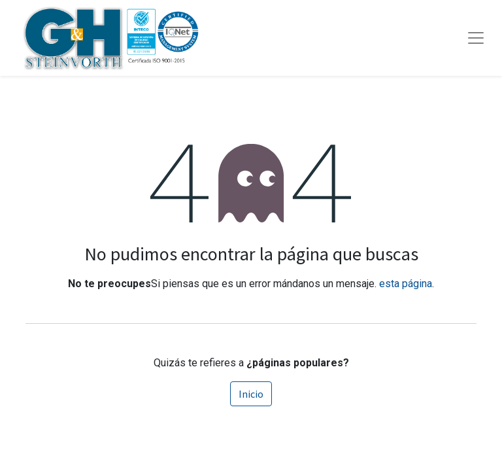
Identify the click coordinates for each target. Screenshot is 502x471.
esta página (405, 283)
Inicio (251, 393)
